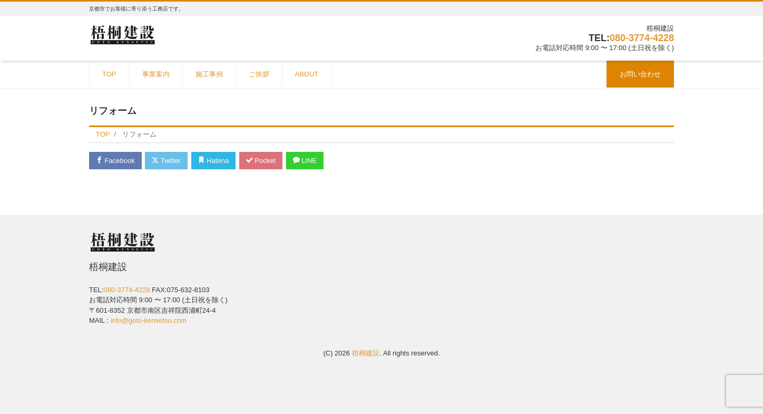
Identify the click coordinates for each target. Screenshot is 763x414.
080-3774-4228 (642, 38)
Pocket (261, 161)
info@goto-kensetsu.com (149, 320)
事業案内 (156, 74)
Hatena (213, 161)
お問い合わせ (640, 74)
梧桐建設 (365, 353)
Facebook (115, 161)
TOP (109, 74)
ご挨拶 (259, 74)
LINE (305, 161)
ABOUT (307, 74)
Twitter (166, 161)
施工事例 (209, 74)
